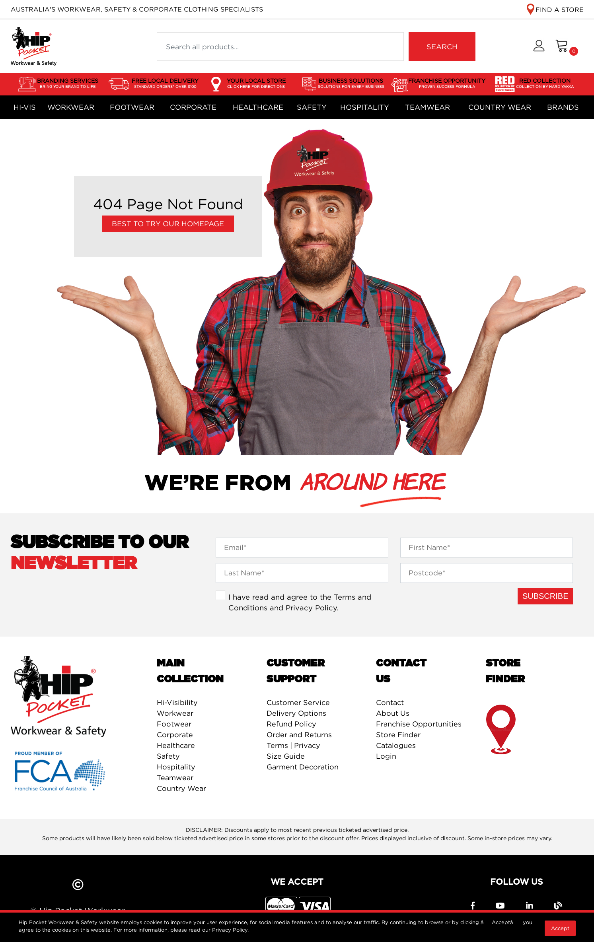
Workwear (70, 107)
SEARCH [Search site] (442, 46)
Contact (390, 702)
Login (386, 756)
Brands (563, 107)
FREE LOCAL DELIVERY (165, 83)
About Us (392, 713)
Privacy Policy (311, 608)
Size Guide (286, 756)
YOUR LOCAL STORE (256, 83)
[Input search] (280, 46)
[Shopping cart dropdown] (566, 46)
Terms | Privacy (293, 745)
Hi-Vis (25, 107)
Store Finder (398, 734)
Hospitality (364, 107)
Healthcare (258, 107)
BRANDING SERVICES (67, 83)
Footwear (132, 107)
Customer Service (298, 702)
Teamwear (427, 107)
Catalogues (396, 745)
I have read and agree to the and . (299, 602)
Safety (312, 107)
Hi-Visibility (177, 702)
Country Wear (499, 107)
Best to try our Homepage (168, 223)
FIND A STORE (560, 9)
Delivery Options (296, 713)
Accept (560, 928)
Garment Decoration (303, 767)
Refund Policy (291, 724)
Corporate (193, 107)
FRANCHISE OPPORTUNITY (446, 83)
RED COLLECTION (545, 83)
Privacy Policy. (230, 929)
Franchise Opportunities (419, 724)
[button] (539, 46)
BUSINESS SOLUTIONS (351, 83)
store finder (501, 730)
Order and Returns (299, 734)
